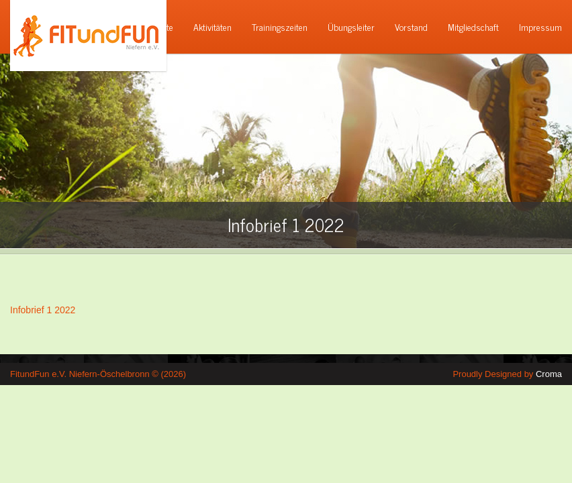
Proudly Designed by (507, 374)
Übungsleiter (351, 26)
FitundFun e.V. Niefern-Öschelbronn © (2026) (98, 374)
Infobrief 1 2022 (42, 310)
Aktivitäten (212, 26)
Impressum (540, 26)
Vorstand (411, 26)
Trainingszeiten (279, 26)
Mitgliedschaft (473, 26)
